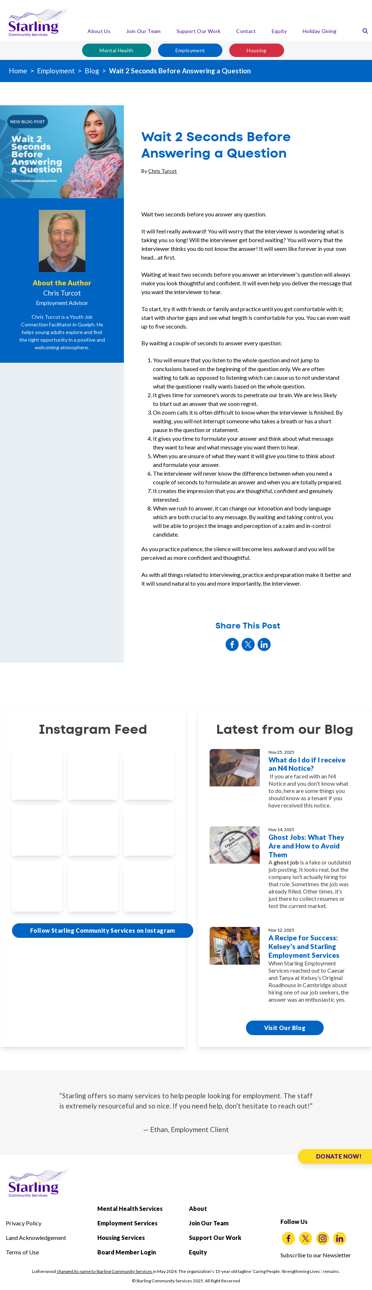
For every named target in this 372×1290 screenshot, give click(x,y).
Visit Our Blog (285, 1027)
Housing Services (121, 1237)
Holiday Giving (320, 31)
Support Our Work (199, 31)
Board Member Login (126, 1252)
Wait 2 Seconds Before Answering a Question (180, 70)
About (198, 1208)
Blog (92, 70)
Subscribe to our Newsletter (315, 1255)
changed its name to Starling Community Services (105, 1271)
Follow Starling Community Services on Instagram (102, 930)
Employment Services (127, 1223)
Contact (246, 31)
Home (18, 70)
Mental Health (117, 50)
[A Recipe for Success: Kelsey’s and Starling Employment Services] (285, 968)
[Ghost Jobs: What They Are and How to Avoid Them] (285, 870)
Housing (256, 50)
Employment (190, 50)
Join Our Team (143, 31)
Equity (279, 31)
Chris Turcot (162, 171)
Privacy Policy (23, 1223)
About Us (99, 31)
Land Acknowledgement (36, 1237)
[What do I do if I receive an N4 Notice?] (285, 782)
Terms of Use (22, 1252)
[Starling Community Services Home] (38, 22)
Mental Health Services (130, 1208)
